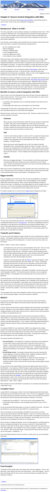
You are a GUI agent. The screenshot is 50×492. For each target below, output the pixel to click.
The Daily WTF (23, 222)
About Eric (17, 9)
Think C (29, 260)
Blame (28, 191)
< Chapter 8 (3, 24)
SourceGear (41, 9)
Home (5, 9)
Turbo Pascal (33, 69)
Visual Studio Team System (38, 79)
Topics (28, 9)
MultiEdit (18, 375)
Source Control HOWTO (26, 20)
